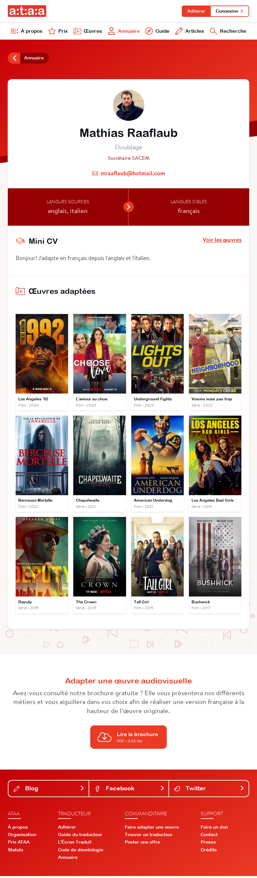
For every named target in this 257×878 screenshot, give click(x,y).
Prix (58, 32)
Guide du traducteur (80, 836)
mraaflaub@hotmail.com (133, 174)
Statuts (15, 851)
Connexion (229, 11)
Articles (188, 32)
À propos (27, 32)
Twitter (209, 790)
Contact (209, 836)
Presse (208, 844)
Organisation (22, 836)
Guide (157, 32)
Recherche (227, 32)
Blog (49, 790)
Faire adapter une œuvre (152, 829)
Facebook (129, 790)
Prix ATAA (19, 844)
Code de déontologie (80, 851)
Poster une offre (142, 844)
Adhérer (195, 11)
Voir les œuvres (222, 241)
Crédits (209, 851)
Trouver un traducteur (149, 836)
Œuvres (86, 32)
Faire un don (214, 829)
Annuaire (123, 32)
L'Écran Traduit (75, 844)
